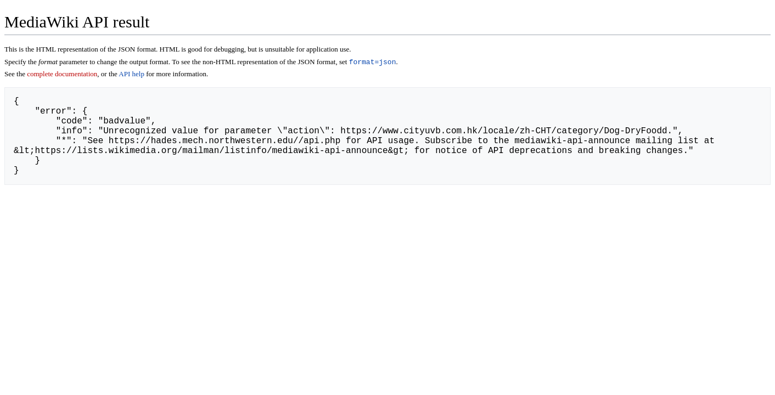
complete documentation (62, 75)
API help (131, 75)
